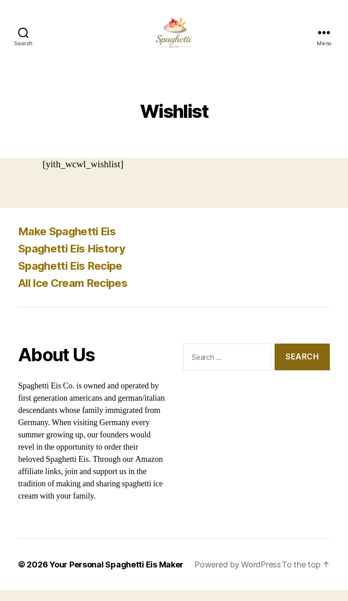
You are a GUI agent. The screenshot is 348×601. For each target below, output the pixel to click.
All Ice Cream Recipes (72, 293)
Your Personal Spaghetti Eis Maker (116, 575)
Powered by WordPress (237, 575)
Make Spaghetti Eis (67, 242)
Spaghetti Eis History (71, 259)
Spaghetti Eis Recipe (70, 276)
